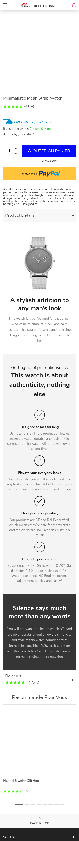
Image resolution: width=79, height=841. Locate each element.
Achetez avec (39, 173)
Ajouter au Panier (49, 151)
